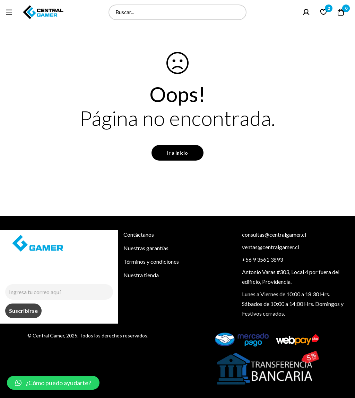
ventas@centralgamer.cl (270, 247)
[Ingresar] (306, 12)
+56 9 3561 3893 (262, 259)
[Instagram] (8, 275)
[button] (53, 383)
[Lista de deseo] (323, 12)
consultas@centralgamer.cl (274, 234)
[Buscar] (238, 12)
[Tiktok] (40, 275)
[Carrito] (340, 12)
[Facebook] (24, 275)
